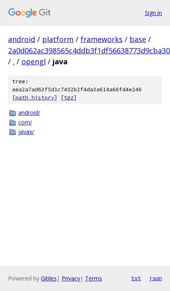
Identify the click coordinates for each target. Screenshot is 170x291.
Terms (93, 278)
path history (34, 97)
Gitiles (49, 278)
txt (136, 278)
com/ (25, 122)
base (138, 39)
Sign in (153, 13)
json (155, 278)
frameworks (102, 39)
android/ (29, 112)
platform (58, 39)
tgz (69, 97)
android (21, 39)
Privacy (71, 278)
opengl (33, 61)
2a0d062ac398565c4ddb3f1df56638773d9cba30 (89, 50)
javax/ (26, 131)
